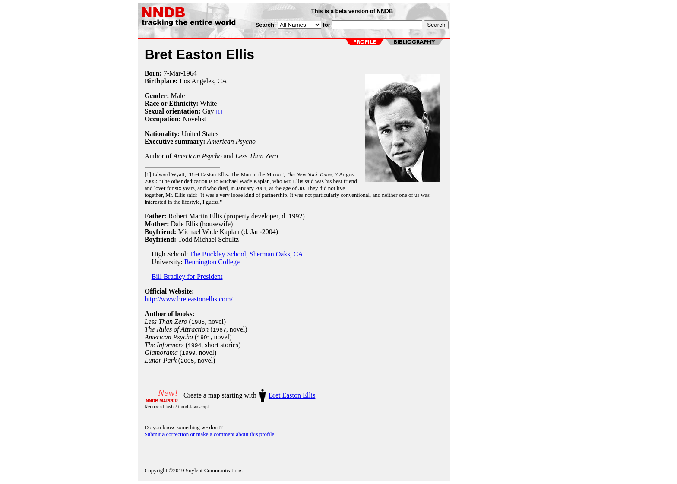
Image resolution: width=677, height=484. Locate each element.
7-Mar (172, 73)
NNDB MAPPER (162, 401)
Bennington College (212, 262)
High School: (167, 254)
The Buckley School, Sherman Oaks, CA (246, 254)
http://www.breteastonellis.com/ (189, 299)
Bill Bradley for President (187, 276)
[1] (219, 111)
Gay (208, 111)
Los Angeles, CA (203, 81)
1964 (190, 73)
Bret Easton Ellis (292, 395)
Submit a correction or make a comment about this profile (210, 434)
